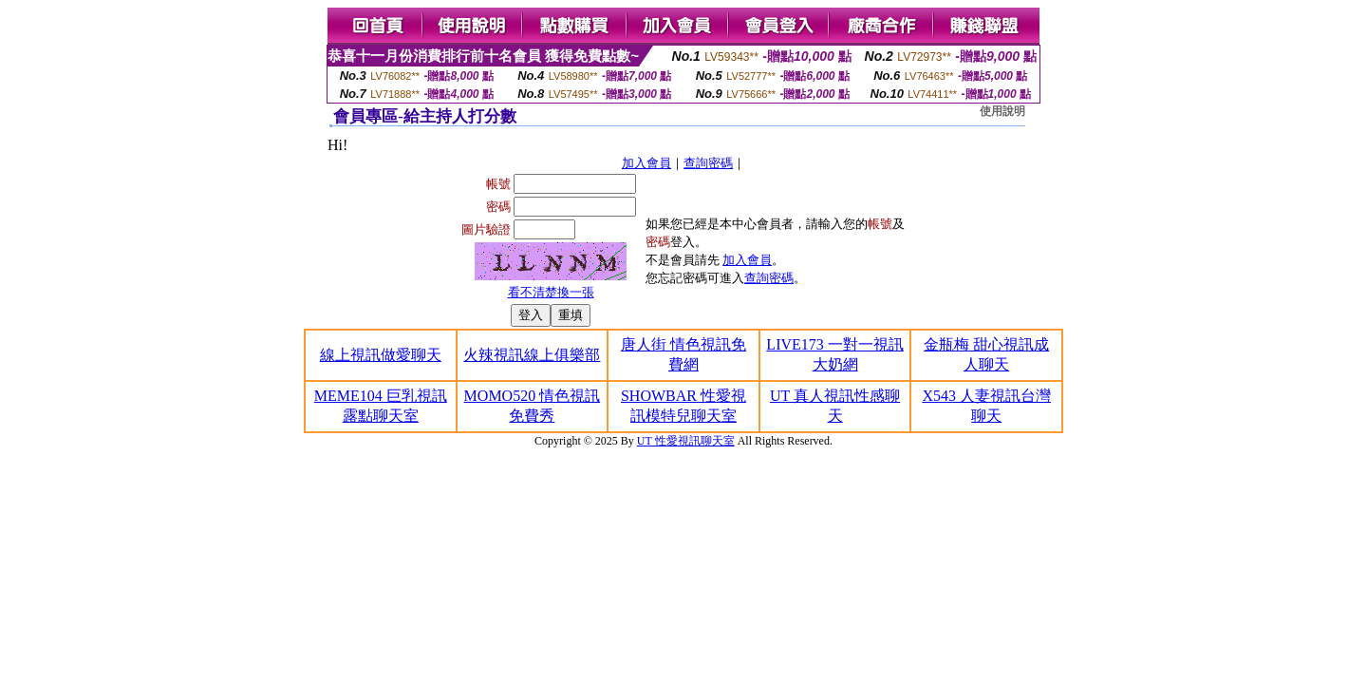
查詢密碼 (708, 163)
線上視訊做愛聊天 (380, 355)
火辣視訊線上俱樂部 (531, 355)
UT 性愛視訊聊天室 (686, 440)
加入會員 (646, 163)
